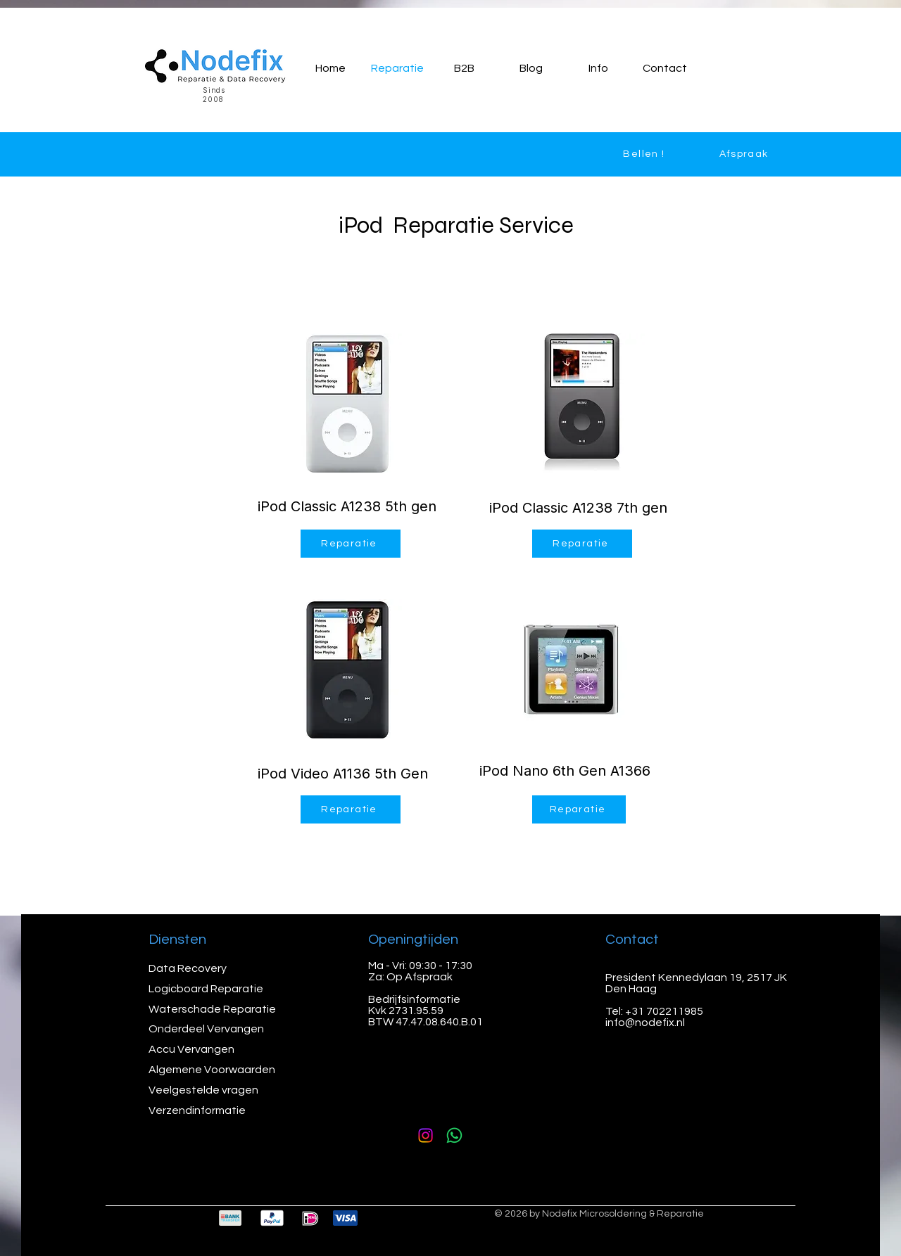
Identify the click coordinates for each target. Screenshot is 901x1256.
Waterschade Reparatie (213, 1009)
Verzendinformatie (197, 1110)
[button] (598, 68)
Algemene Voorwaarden (212, 1069)
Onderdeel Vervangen (206, 1028)
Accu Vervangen (193, 1049)
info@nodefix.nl (645, 1022)
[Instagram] (425, 1135)
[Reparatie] (351, 544)
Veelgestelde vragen (203, 1090)
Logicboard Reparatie (207, 988)
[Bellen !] (645, 154)
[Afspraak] (745, 154)
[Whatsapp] (454, 1135)
